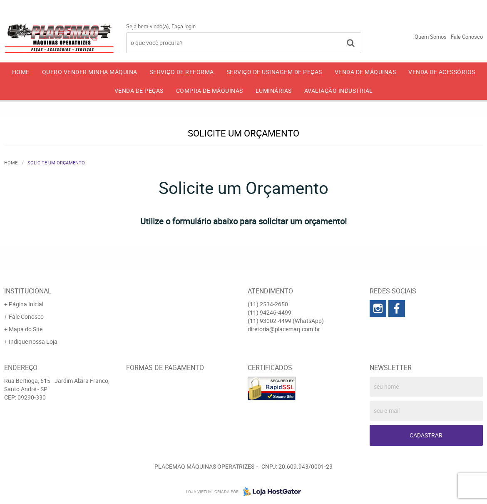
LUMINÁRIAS (274, 90)
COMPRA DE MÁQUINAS (209, 90)
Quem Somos (431, 36)
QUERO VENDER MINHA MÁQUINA (89, 72)
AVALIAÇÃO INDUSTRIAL (338, 90)
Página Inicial (26, 304)
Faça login (183, 26)
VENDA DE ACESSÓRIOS (441, 72)
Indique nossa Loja (33, 341)
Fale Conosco (467, 36)
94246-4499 (394, 6)
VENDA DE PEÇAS (139, 90)
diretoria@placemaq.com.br (284, 329)
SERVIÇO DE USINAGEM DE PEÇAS (274, 72)
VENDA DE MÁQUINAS (365, 72)
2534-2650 (331, 6)
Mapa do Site (25, 329)
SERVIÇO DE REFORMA (182, 72)
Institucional (28, 290)
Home (21, 72)
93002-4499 (460, 6)
